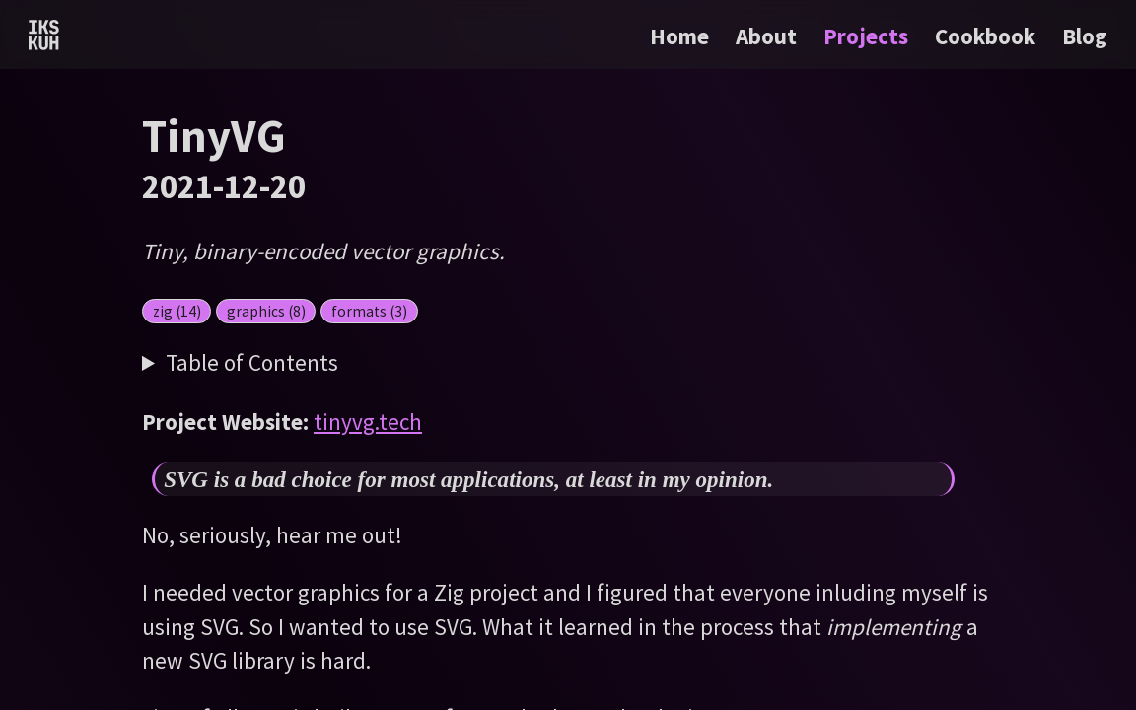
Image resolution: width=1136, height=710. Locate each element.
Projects (868, 36)
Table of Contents (252, 362)
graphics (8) (266, 311)
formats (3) (369, 311)
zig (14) (177, 311)
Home (679, 36)
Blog (1084, 36)
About (769, 36)
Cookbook (987, 36)
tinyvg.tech (368, 421)
